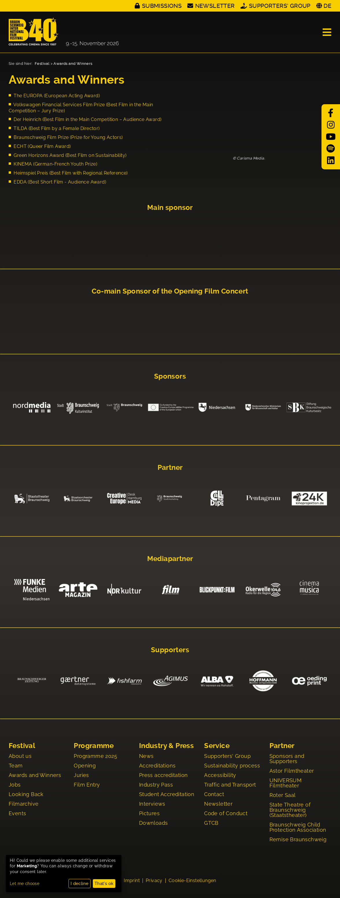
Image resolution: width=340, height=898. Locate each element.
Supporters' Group (280, 5)
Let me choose (24, 883)
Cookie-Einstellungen (192, 881)
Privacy (154, 881)
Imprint (132, 881)
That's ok (104, 883)
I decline (80, 883)
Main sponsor (170, 208)
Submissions (162, 5)
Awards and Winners (72, 63)
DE (327, 6)
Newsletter (215, 5)
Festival (42, 63)
